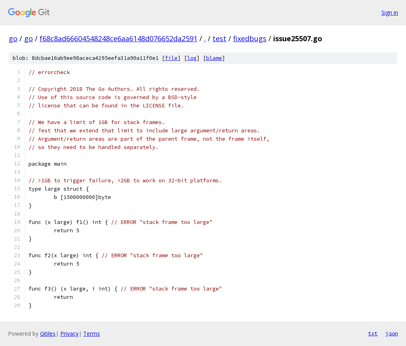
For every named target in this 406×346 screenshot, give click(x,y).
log (192, 58)
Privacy (69, 333)
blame (214, 58)
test (219, 38)
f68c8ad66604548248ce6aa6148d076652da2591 (118, 38)
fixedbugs (249, 38)
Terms (91, 333)
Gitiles (48, 333)
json (391, 333)
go (13, 38)
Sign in (389, 12)
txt (372, 333)
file (171, 58)
